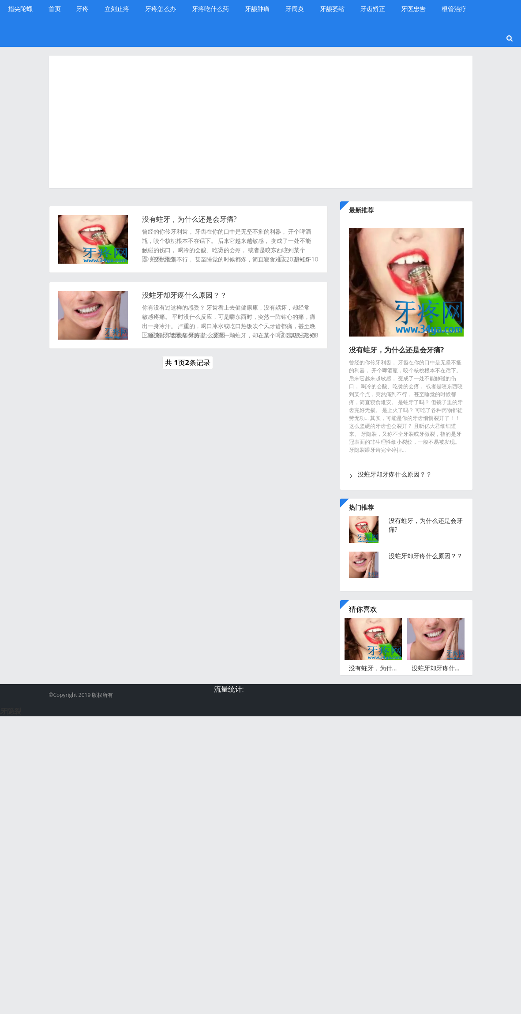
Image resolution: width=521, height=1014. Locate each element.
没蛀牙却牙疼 (168, 335)
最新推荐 (361, 210)
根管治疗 (454, 8)
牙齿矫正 (372, 8)
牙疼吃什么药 (210, 8)
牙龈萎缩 (332, 8)
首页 (55, 8)
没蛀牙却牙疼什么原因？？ (184, 295)
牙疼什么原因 (206, 335)
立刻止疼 (117, 8)
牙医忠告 (413, 8)
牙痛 (170, 259)
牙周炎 (294, 8)
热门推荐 (361, 507)
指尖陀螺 (20, 8)
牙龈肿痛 (257, 8)
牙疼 (82, 8)
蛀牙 (156, 259)
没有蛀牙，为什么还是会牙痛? (189, 219)
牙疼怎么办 (160, 8)
